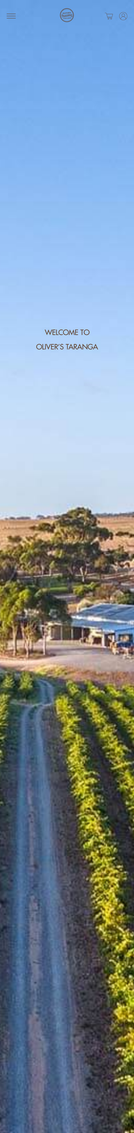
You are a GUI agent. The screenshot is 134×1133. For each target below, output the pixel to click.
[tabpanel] (67, 566)
